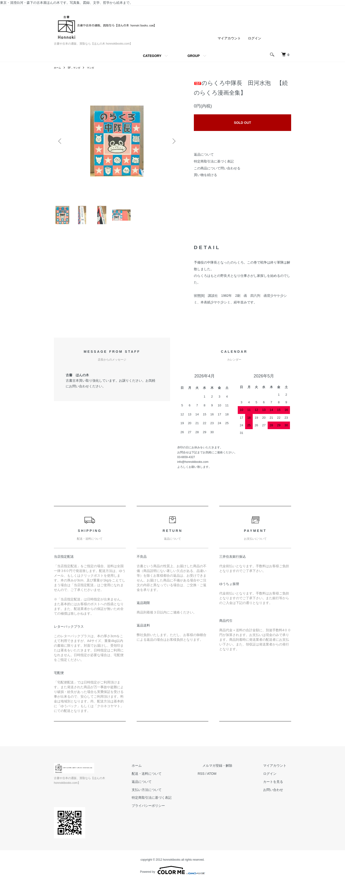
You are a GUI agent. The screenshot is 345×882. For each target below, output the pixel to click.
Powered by (172, 870)
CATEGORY (152, 56)
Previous (61, 141)
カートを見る (278, 787)
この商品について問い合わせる (217, 168)
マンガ (95, 67)
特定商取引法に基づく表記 (214, 161)
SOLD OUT (242, 123)
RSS (220, 779)
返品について (204, 154)
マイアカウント (229, 38)
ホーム (58, 67)
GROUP (193, 56)
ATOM (230, 779)
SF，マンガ (76, 67)
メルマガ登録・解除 (232, 771)
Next (172, 141)
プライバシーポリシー (172, 811)
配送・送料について (170, 779)
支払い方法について (170, 795)
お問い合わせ (278, 795)
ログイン (254, 38)
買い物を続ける (205, 175)
